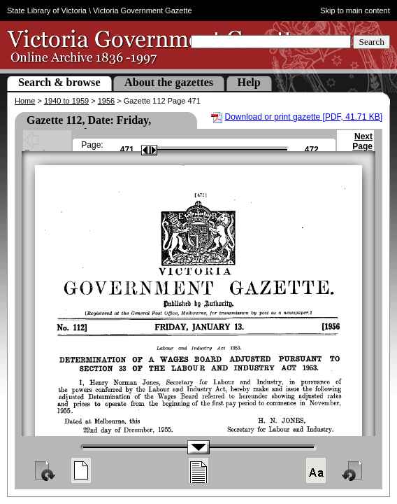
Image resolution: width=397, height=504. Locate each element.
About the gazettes (168, 82)
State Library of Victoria (47, 10)
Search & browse (59, 82)
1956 (106, 101)
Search (371, 41)
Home (25, 101)
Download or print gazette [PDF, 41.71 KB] (303, 117)
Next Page (362, 148)
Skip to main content (355, 10)
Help (249, 82)
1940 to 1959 (66, 101)
